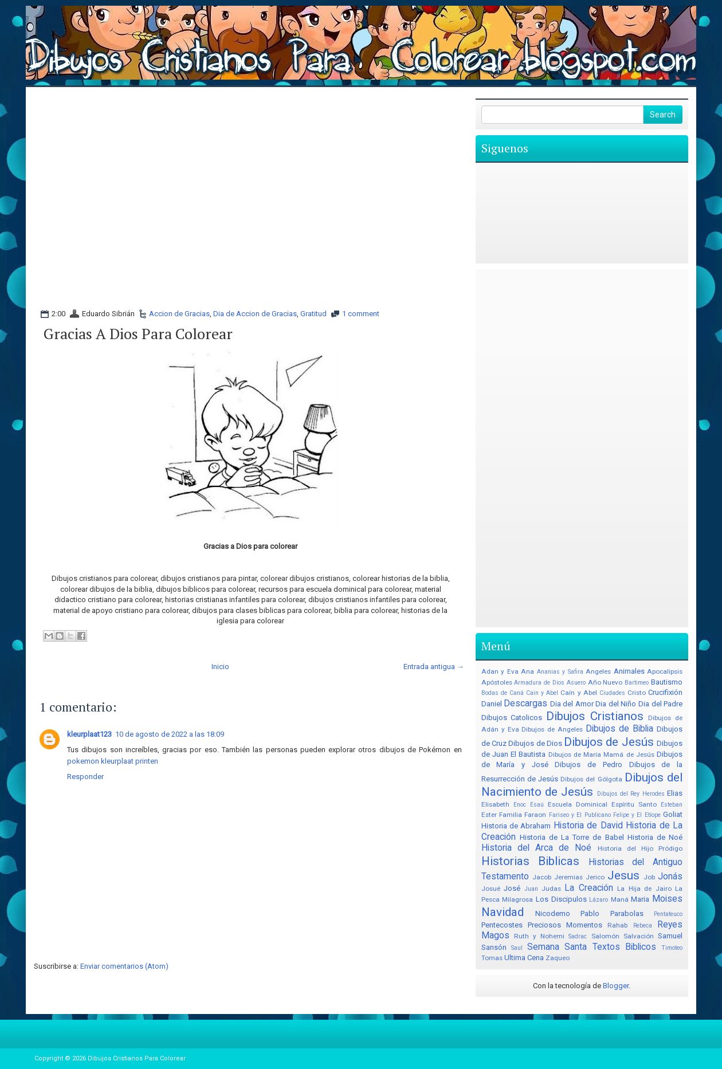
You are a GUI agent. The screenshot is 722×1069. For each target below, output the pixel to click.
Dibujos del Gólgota (591, 779)
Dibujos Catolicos (512, 717)
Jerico (595, 877)
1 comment (360, 313)
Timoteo (671, 948)
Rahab (617, 925)
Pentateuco (668, 914)
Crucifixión (665, 692)
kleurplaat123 (89, 734)
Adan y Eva (500, 671)
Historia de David (588, 825)
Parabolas (626, 913)
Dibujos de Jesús (609, 742)
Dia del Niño (615, 703)
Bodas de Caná (502, 693)
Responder (85, 776)
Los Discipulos (561, 899)
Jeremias (568, 877)
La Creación (588, 888)
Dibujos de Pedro (588, 764)
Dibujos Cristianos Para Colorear (137, 1058)
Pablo (589, 913)
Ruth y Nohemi (539, 936)
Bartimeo (637, 682)
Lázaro (598, 899)
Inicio (220, 666)
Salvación (638, 936)
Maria (640, 899)
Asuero (576, 682)
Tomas (492, 958)
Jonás (670, 876)
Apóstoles (496, 682)
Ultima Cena (524, 957)
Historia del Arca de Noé (536, 848)
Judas (551, 889)
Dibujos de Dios (535, 743)
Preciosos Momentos (565, 925)
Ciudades (612, 693)
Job (649, 877)
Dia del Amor (572, 703)
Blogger (616, 985)
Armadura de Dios (539, 682)
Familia (510, 815)
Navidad (502, 912)
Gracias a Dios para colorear (138, 333)
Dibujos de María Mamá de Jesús (601, 754)
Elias (674, 793)
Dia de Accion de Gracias (255, 313)
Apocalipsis (664, 671)
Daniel (491, 703)
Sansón (494, 947)
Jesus (623, 875)
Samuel (670, 936)
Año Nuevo (605, 682)
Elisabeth (495, 804)
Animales (629, 671)
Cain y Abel (542, 693)
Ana (527, 671)
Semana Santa (557, 947)
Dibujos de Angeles (552, 729)
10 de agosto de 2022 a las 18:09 (169, 734)
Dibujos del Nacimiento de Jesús (581, 785)
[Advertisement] (250, 124)
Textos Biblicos (624, 947)
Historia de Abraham (516, 826)
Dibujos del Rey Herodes (631, 793)
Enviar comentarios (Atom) (124, 966)
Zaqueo (558, 958)
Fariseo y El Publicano (580, 815)
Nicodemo (552, 913)
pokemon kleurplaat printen (112, 761)
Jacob (541, 877)
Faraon (535, 815)
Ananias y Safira (560, 671)
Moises (667, 899)
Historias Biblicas (530, 861)
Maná (620, 899)
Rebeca (642, 925)
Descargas (525, 703)
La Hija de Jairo (644, 889)
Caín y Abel (578, 693)
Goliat (672, 814)
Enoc (519, 804)
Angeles (598, 671)
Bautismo (666, 682)
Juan (531, 889)
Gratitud (313, 313)
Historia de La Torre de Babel (572, 837)
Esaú (537, 804)
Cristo (636, 693)
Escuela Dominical (577, 804)
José (512, 888)
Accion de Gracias (179, 313)
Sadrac (577, 936)
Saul (517, 948)
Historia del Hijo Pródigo (640, 848)
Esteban (671, 804)
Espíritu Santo (634, 804)
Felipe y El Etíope (637, 815)
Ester (489, 815)
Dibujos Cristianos (594, 716)
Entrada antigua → (433, 666)
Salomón (605, 936)
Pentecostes (502, 925)
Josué (490, 889)
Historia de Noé (654, 837)
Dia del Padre (660, 703)
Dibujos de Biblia (619, 729)
